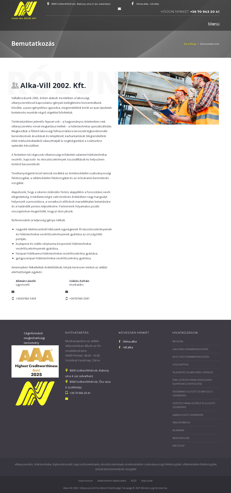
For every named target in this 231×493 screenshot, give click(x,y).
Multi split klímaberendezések (190, 356)
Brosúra (177, 341)
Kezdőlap (190, 44)
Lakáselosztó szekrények (187, 414)
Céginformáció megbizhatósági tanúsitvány (34, 338)
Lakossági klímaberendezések (190, 349)
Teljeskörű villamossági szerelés (192, 372)
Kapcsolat (178, 445)
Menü (214, 24)
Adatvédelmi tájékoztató (112, 480)
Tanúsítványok (181, 422)
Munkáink (178, 430)
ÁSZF (134, 480)
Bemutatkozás (181, 438)
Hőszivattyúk (180, 364)
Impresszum (85, 480)
